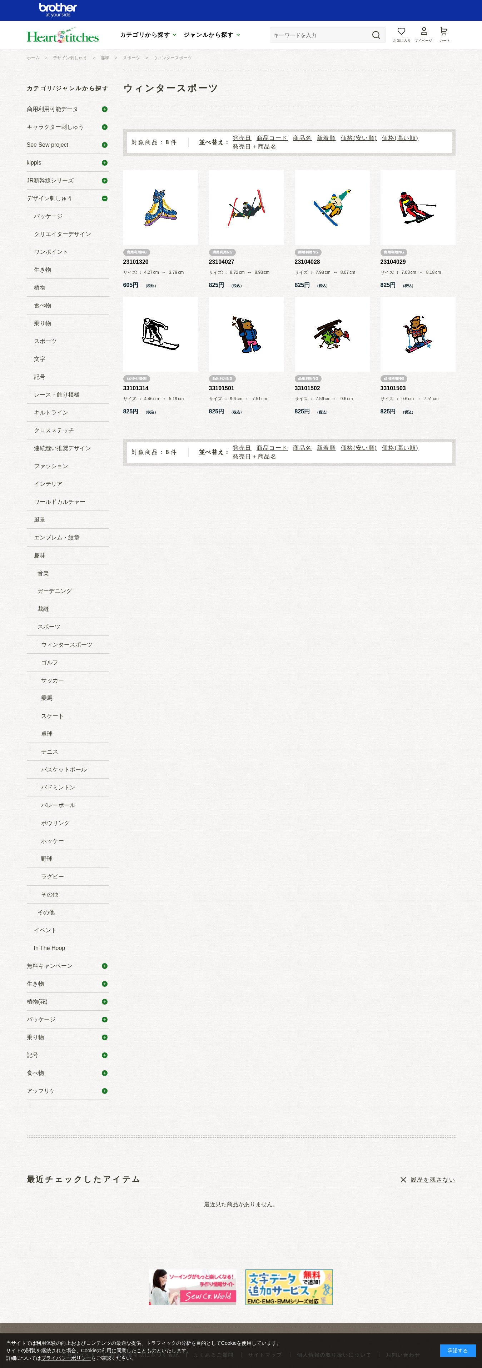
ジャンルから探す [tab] (209, 35)
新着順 (326, 138)
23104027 (221, 262)
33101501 (221, 388)
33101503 (393, 388)
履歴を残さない (433, 1180)
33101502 (307, 388)
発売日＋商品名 (255, 147)
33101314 (136, 388)
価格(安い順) (359, 138)
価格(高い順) (400, 138)
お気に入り (402, 40)
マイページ (423, 40)
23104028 (307, 262)
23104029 (393, 262)
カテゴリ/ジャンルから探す (68, 88)
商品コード (272, 138)
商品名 (302, 138)
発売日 (242, 138)
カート (444, 40)
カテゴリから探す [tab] (145, 35)
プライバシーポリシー (66, 1358)
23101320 (136, 262)
